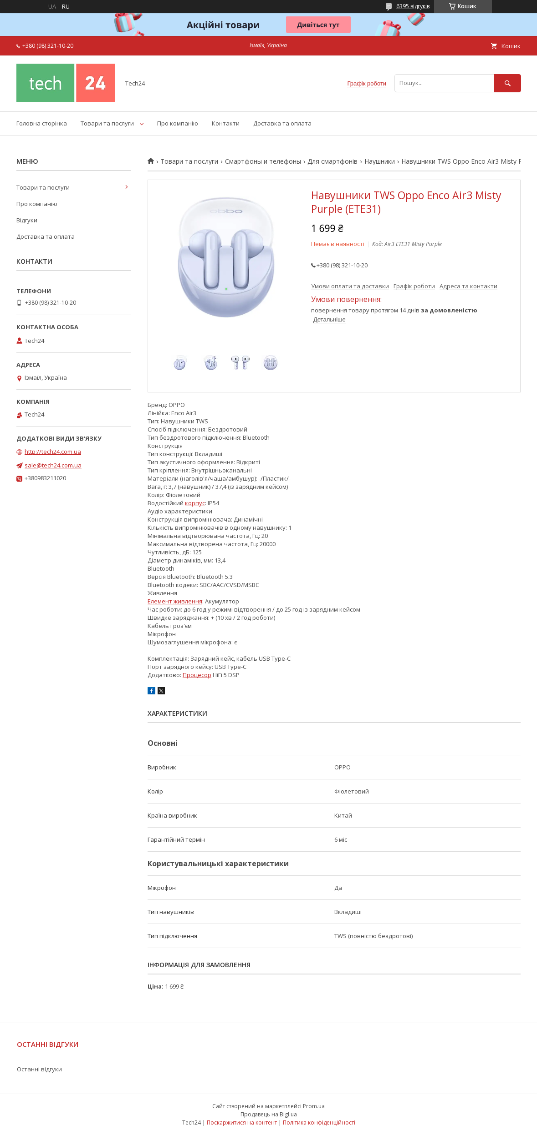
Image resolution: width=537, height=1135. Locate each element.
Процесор (197, 675)
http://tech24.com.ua (53, 451)
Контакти (226, 123)
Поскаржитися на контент (242, 1122)
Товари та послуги (107, 123)
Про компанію (177, 123)
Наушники (379, 161)
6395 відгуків (413, 6)
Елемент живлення (175, 601)
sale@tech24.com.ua (53, 465)
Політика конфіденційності (319, 1122)
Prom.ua (314, 1106)
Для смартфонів (332, 161)
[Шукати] (507, 83)
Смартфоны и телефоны (263, 161)
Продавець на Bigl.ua (268, 1114)
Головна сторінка (41, 123)
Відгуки (26, 220)
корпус (195, 503)
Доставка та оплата (282, 123)
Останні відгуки (39, 1069)
